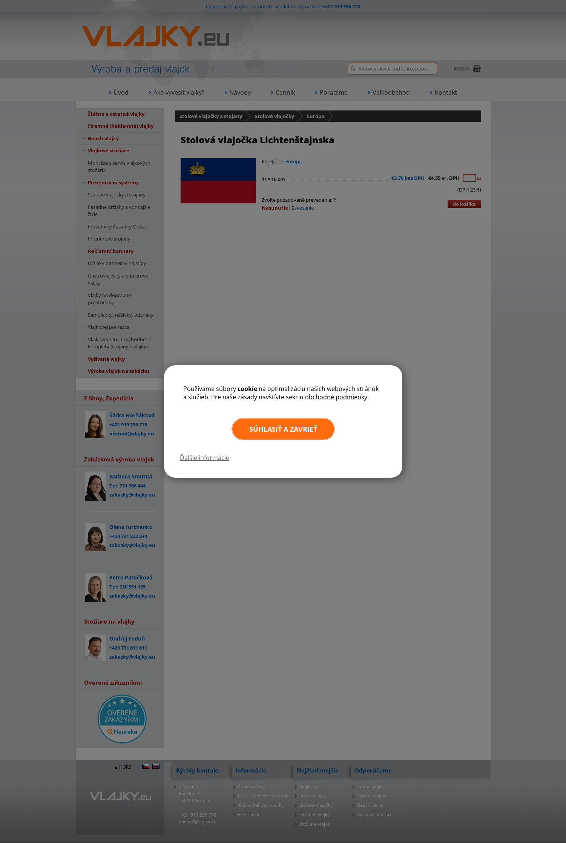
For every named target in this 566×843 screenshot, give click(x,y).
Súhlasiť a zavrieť (283, 429)
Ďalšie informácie (204, 458)
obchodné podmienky (336, 397)
